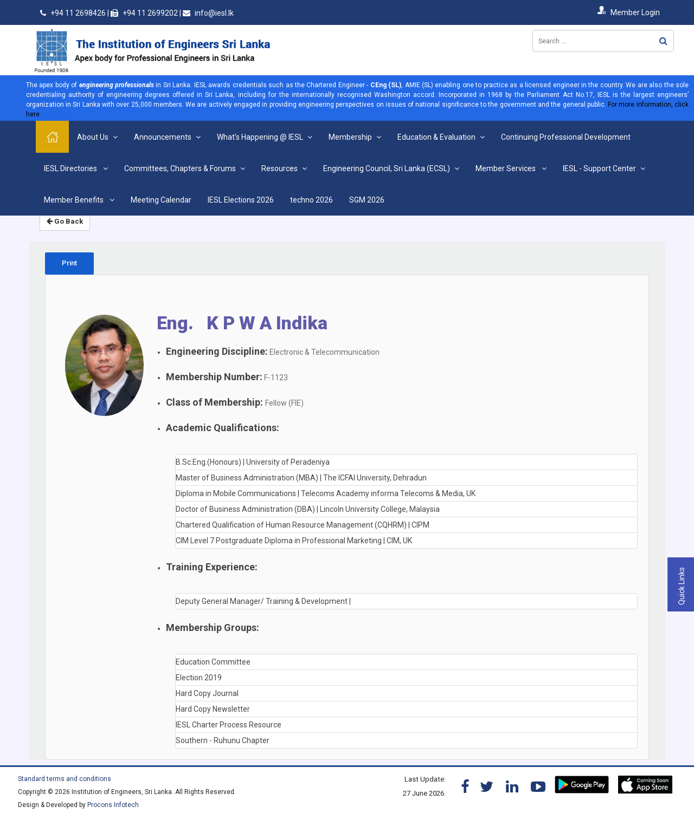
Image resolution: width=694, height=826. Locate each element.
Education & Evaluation (436, 137)
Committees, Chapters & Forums (180, 168)
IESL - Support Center (599, 168)
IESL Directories (71, 168)
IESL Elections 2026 (241, 200)
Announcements (162, 137)
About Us (92, 137)
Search (663, 41)
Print (69, 263)
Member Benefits (74, 200)
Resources (279, 168)
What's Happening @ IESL (260, 137)
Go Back (65, 221)
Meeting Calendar (161, 200)
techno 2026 (311, 200)
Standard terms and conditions (64, 779)
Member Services (506, 168)
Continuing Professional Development (566, 137)
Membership (350, 137)
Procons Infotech (113, 805)
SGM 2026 (366, 200)
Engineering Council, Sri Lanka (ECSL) (386, 168)
